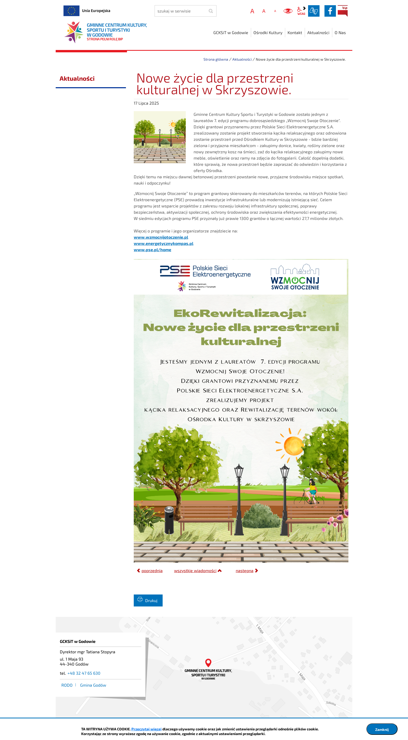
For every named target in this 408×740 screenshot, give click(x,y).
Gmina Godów (93, 684)
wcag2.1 (301, 11)
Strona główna (215, 59)
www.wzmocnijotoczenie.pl (161, 237)
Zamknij (382, 729)
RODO (67, 684)
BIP (342, 11)
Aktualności (242, 59)
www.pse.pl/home (152, 249)
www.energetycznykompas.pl (163, 243)
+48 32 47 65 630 (83, 673)
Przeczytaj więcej (146, 729)
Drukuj (151, 600)
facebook (330, 11)
